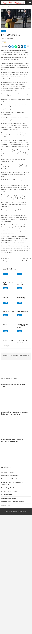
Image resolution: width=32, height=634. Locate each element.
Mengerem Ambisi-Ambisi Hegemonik (12, 479)
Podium (4, 31)
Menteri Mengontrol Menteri (9, 488)
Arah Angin (4, 261)
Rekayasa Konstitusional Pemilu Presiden (13, 501)
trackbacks (19, 355)
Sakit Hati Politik (5, 505)
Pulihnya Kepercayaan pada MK (10, 475)
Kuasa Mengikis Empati (7, 472)
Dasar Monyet (26, 261)
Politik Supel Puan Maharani (9, 491)
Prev (5, 345)
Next (9, 345)
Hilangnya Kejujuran (7, 494)
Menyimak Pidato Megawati (9, 498)
